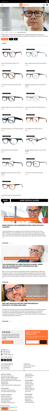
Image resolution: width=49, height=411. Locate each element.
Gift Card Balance (5, 367)
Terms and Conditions (30, 366)
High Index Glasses (29, 402)
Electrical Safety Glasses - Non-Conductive (11, 380)
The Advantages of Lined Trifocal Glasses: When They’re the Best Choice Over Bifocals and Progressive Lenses (22, 266)
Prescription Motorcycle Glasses (8, 391)
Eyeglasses (28, 394)
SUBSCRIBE (43, 342)
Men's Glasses (28, 396)
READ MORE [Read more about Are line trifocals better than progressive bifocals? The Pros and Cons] (5, 321)
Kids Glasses (28, 399)
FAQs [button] (11, 39)
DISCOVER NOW (8, 342)
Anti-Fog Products (29, 385)
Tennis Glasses (28, 377)
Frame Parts (28, 391)
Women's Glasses (29, 397)
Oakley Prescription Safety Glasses (9, 379)
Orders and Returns (5, 366)
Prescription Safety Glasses (7, 376)
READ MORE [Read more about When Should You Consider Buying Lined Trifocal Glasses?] (5, 243)
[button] (44, 5)
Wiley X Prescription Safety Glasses (9, 377)
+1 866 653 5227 (4, 1)
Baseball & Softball (5, 401)
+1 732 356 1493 (5, 353)
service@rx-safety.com (7, 354)
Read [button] (3, 39)
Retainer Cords (28, 382)
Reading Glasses (29, 400)
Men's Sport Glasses (6, 396)
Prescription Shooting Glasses (8, 390)
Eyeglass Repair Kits (30, 388)
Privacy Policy (28, 367)
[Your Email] (32, 342)
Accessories (29, 380)
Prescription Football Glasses (8, 402)
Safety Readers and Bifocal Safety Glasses (11, 385)
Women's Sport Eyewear (7, 398)
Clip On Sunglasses (29, 389)
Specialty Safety (4, 383)
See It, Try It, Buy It (5, 369)
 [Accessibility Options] (47, 1)
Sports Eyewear (6, 395)
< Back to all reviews (5, 405)
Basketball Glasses (29, 375)
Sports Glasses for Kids (6, 399)
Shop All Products (4, 32)
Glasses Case (28, 386)
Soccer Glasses (28, 374)
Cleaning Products (29, 383)
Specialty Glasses (12, 32)
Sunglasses (5, 388)
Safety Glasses (6, 374)
